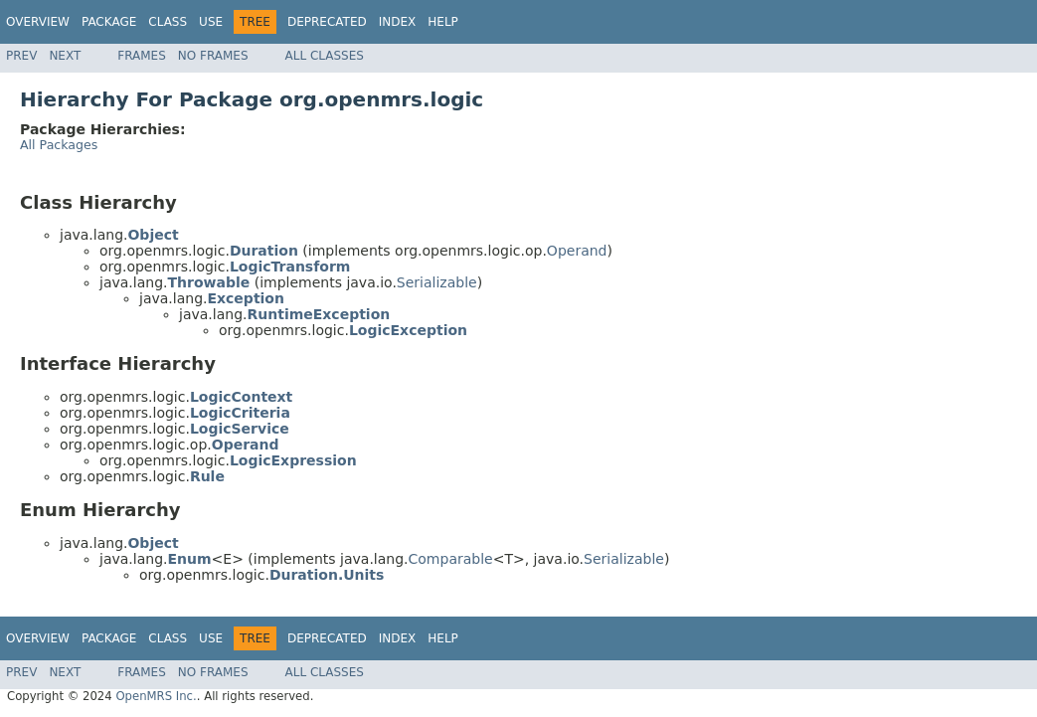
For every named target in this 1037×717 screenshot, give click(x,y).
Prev (21, 56)
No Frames (213, 56)
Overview (38, 22)
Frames (141, 56)
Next (65, 56)
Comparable (451, 559)
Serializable (437, 282)
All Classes (324, 56)
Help (443, 22)
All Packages (58, 144)
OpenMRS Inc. (155, 696)
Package (109, 22)
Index (398, 22)
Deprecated (327, 22)
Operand (577, 251)
